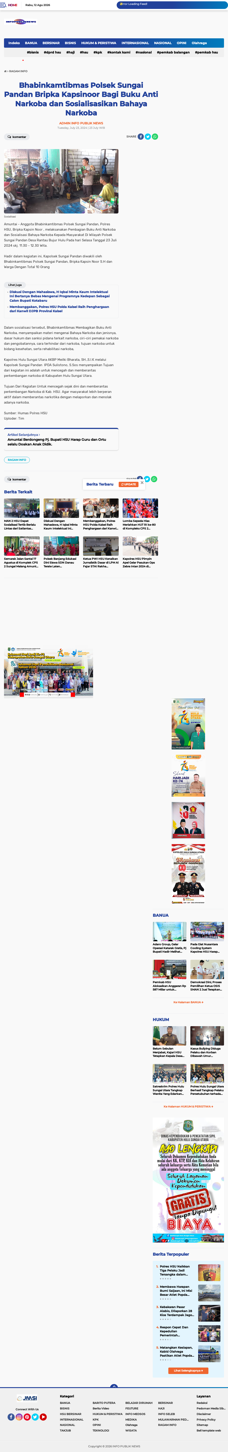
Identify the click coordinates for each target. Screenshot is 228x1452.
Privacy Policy (206, 1419)
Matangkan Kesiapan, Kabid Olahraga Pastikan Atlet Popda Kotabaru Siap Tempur (176, 1352)
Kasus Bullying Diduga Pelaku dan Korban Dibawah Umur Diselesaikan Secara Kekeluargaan (205, 1052)
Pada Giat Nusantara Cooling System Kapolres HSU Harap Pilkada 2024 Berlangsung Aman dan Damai (206, 948)
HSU (85, 52)
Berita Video (101, 1408)
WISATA (131, 1430)
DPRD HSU (53, 52)
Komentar (17, 136)
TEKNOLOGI (101, 1430)
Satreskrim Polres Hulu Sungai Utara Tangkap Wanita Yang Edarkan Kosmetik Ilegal (168, 1090)
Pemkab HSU (207, 52)
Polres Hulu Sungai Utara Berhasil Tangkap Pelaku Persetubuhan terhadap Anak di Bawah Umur (207, 1090)
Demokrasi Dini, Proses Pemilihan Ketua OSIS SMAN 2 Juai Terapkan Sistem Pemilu (206, 986)
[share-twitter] (148, 136)
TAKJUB (65, 1430)
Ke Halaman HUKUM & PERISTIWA (188, 1106)
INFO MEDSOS (135, 1414)
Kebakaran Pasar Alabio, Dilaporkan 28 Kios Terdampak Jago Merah (176, 1311)
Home (12, 5)
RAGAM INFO (17, 459)
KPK (99, 52)
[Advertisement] (81, 613)
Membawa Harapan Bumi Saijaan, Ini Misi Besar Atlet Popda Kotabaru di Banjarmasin (176, 1291)
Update (128, 484)
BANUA (31, 43)
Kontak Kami (120, 52)
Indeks (14, 43)
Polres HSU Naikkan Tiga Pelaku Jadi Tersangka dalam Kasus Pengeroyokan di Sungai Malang (175, 1271)
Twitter (37, 1419)
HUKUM (161, 1019)
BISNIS (70, 43)
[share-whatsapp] (155, 136)
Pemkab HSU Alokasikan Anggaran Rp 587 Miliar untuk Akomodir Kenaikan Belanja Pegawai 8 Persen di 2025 (169, 986)
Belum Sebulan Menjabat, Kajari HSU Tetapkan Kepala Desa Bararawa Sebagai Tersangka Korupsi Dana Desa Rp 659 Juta (169, 1052)
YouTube (46, 1419)
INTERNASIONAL (135, 43)
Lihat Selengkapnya (188, 1370)
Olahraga (199, 43)
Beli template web (209, 1430)
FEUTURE (131, 1408)
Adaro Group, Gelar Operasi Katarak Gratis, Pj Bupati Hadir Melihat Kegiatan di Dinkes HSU (169, 948)
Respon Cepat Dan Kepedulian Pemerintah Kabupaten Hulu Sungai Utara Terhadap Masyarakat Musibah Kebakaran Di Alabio (177, 1331)
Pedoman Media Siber (211, 1408)
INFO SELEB (166, 1414)
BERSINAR (51, 43)
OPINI (181, 43)
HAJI (72, 52)
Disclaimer (204, 1414)
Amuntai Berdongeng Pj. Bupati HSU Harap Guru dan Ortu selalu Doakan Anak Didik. (57, 441)
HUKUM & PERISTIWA (98, 43)
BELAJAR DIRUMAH (139, 1403)
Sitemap (202, 1425)
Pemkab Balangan (174, 52)
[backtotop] (114, 1388)
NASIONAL (162, 43)
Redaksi (202, 1403)
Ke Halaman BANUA (188, 1002)
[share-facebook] (141, 136)
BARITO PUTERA (104, 1403)
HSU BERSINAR (70, 1414)
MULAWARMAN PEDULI (174, 1419)
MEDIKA (131, 1419)
